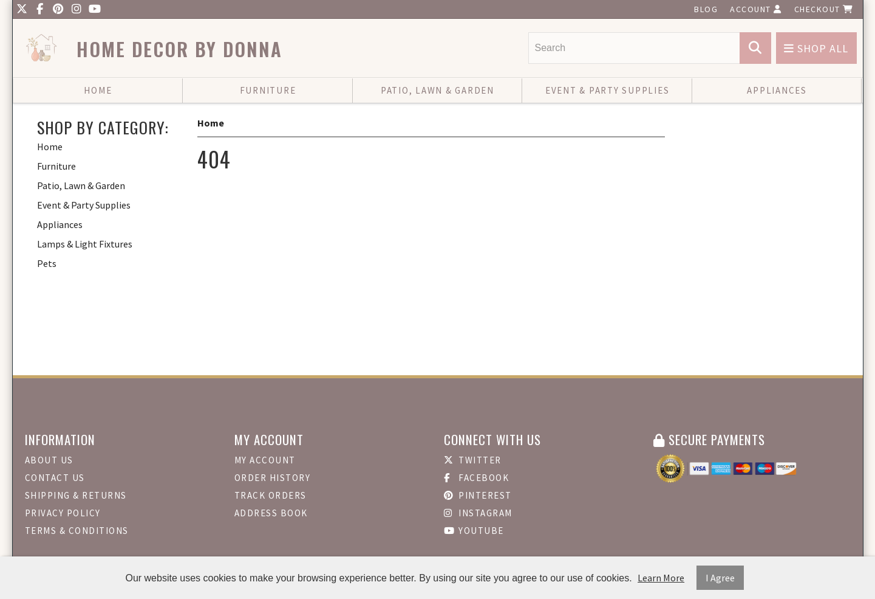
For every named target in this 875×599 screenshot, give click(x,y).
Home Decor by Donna (179, 49)
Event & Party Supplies (607, 90)
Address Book (271, 513)
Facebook (476, 477)
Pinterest (478, 495)
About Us (49, 460)
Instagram (478, 513)
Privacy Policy (63, 513)
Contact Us (55, 477)
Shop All (816, 48)
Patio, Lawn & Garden (437, 90)
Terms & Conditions (77, 530)
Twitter (473, 460)
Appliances (777, 90)
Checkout (824, 9)
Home (98, 90)
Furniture (268, 90)
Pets (46, 263)
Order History (272, 477)
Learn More (661, 578)
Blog (706, 9)
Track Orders (270, 495)
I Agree (720, 578)
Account (756, 9)
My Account (265, 460)
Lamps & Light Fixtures (84, 244)
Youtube (474, 530)
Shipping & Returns (76, 495)
